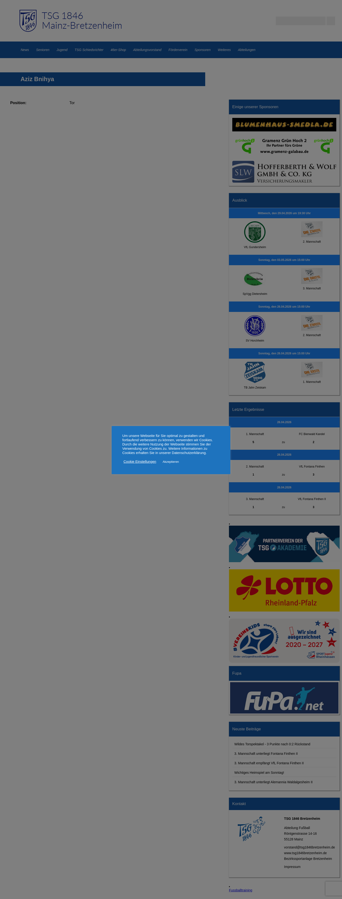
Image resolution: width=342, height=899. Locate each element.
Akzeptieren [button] (171, 461)
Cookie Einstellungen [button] (140, 461)
